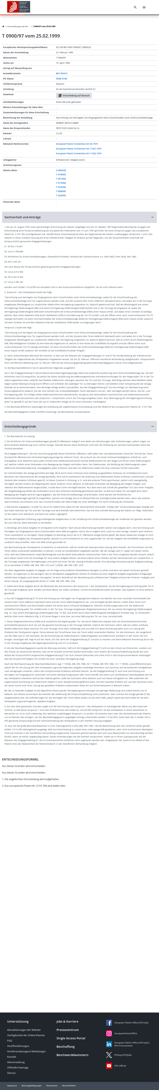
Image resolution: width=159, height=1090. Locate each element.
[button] (79, 217)
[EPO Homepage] (18, 7)
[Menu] (144, 7)
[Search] (135, 7)
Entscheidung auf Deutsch (74, 95)
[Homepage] (3, 26)
